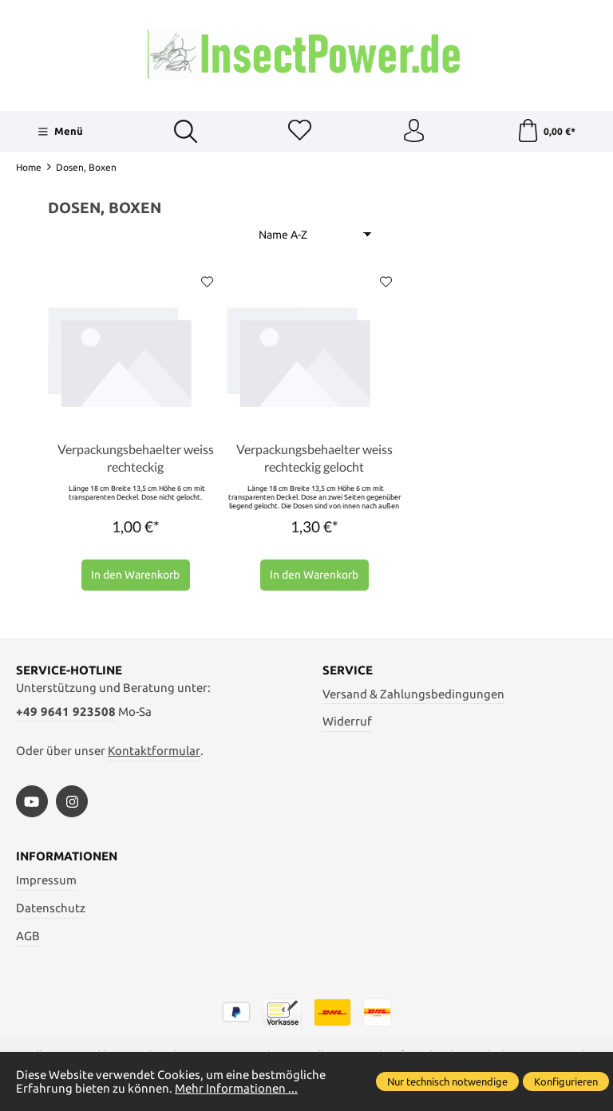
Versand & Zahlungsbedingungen (413, 695)
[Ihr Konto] (413, 131)
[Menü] (60, 131)
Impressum (46, 881)
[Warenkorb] (545, 131)
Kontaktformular (154, 752)
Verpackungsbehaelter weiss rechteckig (135, 459)
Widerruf (347, 722)
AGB (28, 937)
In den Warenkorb (135, 576)
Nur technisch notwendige (447, 1081)
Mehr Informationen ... (236, 1088)
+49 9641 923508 (66, 713)
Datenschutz (50, 909)
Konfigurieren (566, 1081)
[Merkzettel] (299, 131)
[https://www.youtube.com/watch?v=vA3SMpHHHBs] (32, 803)
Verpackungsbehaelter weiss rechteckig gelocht (314, 459)
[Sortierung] (315, 235)
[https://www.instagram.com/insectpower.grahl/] (72, 803)
